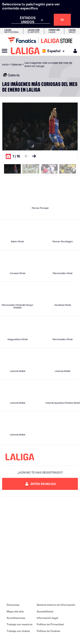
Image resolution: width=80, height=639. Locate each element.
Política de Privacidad (50, 624)
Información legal (47, 617)
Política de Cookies (48, 631)
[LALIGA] (25, 50)
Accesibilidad (45, 611)
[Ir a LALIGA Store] (40, 40)
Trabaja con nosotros (19, 624)
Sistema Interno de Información (56, 604)
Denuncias (13, 604)
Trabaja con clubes (18, 631)
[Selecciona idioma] (54, 51)
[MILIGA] (73, 51)
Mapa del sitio (15, 611)
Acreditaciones (16, 617)
